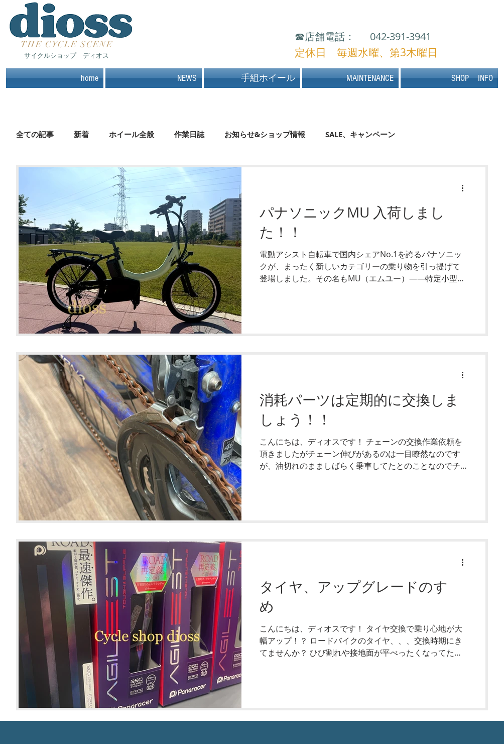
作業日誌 (189, 134)
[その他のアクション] (466, 188)
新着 (81, 134)
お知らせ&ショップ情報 (264, 134)
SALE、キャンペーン (360, 134)
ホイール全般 (131, 134)
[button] (449, 78)
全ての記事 (35, 134)
